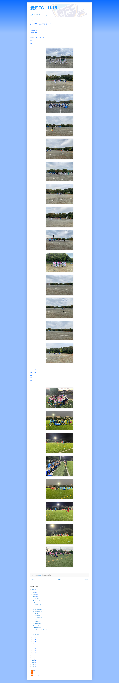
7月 (34, 641)
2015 (33, 666)
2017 (33, 662)
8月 (34, 639)
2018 (33, 660)
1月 (34, 652)
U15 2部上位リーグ (37, 598)
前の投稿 (86, 579)
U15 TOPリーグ (36, 615)
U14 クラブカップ (37, 625)
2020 (33, 657)
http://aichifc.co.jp (41, 15)
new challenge (36, 675)
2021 (33, 655)
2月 (34, 650)
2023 (33, 589)
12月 (34, 592)
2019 (33, 659)
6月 (34, 643)
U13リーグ (35, 619)
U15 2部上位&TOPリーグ (38, 609)
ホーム (59, 579)
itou (34, 673)
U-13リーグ (35, 602)
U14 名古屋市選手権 (37, 611)
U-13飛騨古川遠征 (37, 623)
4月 (34, 647)
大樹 (34, 670)
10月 (34, 596)
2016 (33, 664)
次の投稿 (33, 579)
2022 (33, 591)
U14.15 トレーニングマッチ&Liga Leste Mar (42, 629)
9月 (34, 637)
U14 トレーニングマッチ (38, 606)
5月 (34, 645)
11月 (34, 594)
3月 (34, 648)
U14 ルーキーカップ (37, 600)
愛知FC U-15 (43, 8)
